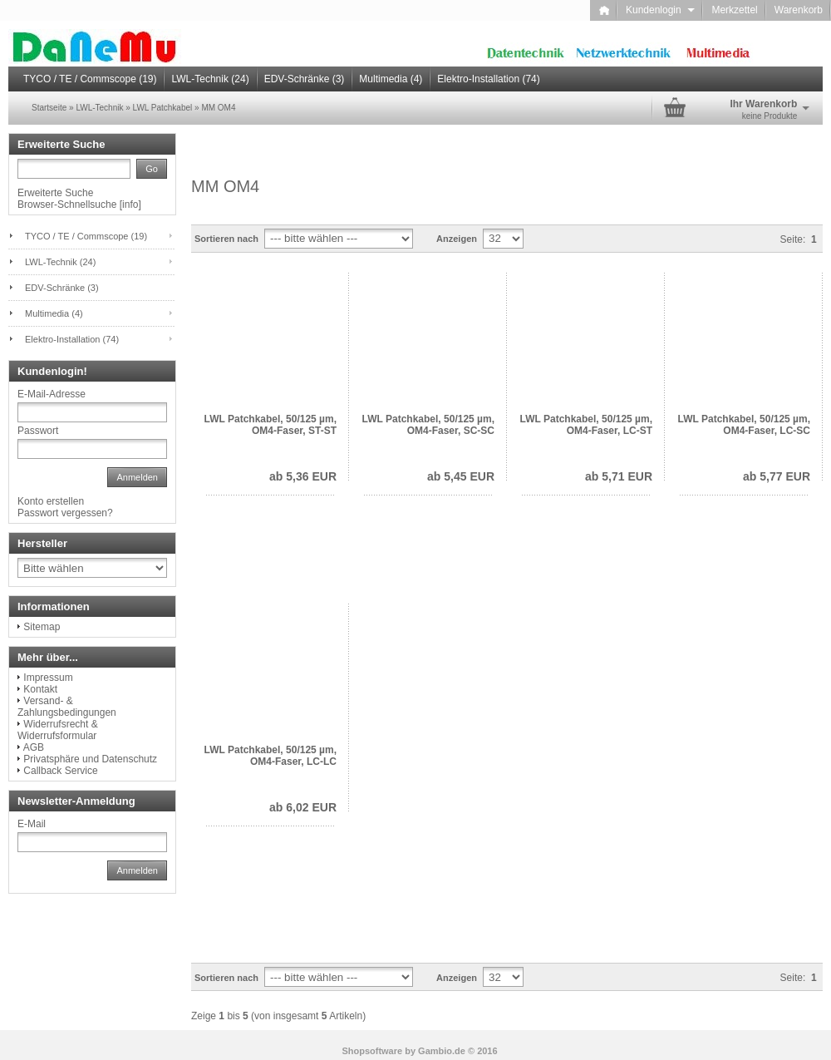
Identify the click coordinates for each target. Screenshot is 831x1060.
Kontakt (40, 689)
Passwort (37, 430)
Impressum (47, 677)
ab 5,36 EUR (303, 476)
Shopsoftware (372, 1051)
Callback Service (60, 771)
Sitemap (41, 627)
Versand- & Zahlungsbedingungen (66, 706)
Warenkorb (798, 10)
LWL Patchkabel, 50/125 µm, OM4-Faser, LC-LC (270, 755)
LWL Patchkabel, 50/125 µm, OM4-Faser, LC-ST (586, 424)
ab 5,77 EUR (776, 476)
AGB (33, 747)
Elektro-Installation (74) (488, 79)
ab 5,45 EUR (460, 476)
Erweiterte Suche (55, 193)
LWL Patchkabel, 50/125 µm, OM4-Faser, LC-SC (744, 424)
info (130, 204)
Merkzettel (734, 10)
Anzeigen (456, 239)
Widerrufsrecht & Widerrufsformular (57, 730)
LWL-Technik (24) (209, 79)
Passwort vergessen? (65, 513)
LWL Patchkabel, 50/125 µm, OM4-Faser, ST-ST (270, 424)
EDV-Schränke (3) (304, 79)
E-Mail (31, 824)
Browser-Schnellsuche (66, 204)
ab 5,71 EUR (618, 476)
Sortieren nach (226, 239)
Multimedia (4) (390, 79)
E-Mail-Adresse (51, 394)
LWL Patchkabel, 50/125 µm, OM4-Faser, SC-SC (428, 424)
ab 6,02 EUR (303, 807)
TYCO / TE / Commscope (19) (89, 79)
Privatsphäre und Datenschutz (90, 759)
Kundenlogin (660, 10)
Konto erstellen (50, 501)
